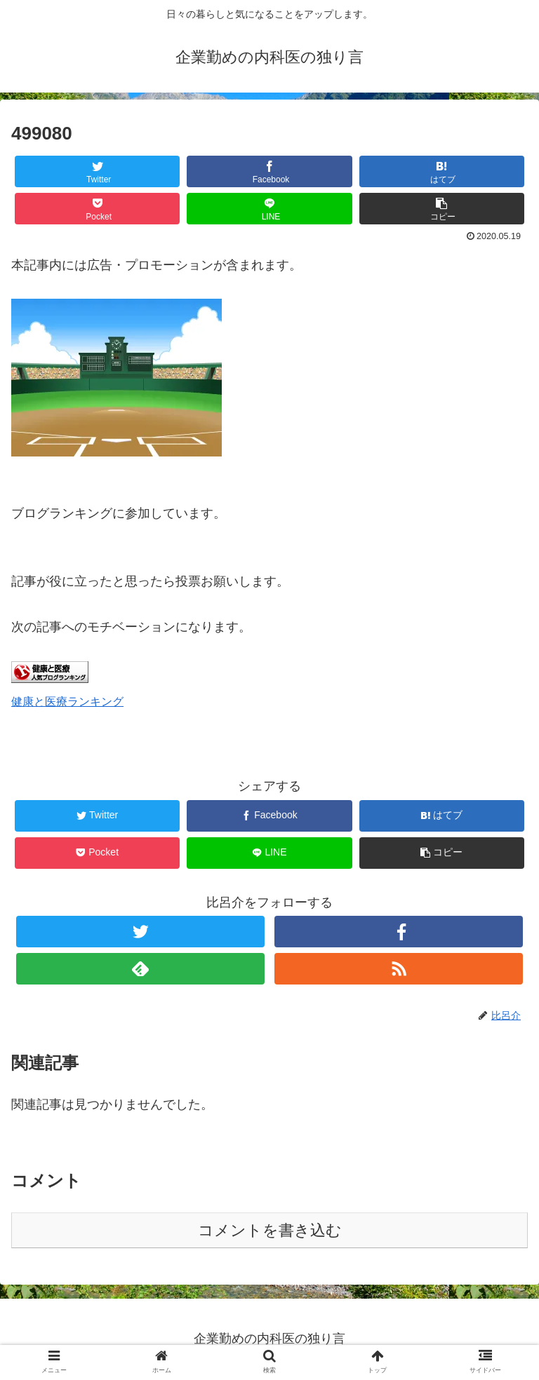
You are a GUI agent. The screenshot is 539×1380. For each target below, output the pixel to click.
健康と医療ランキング (67, 701)
